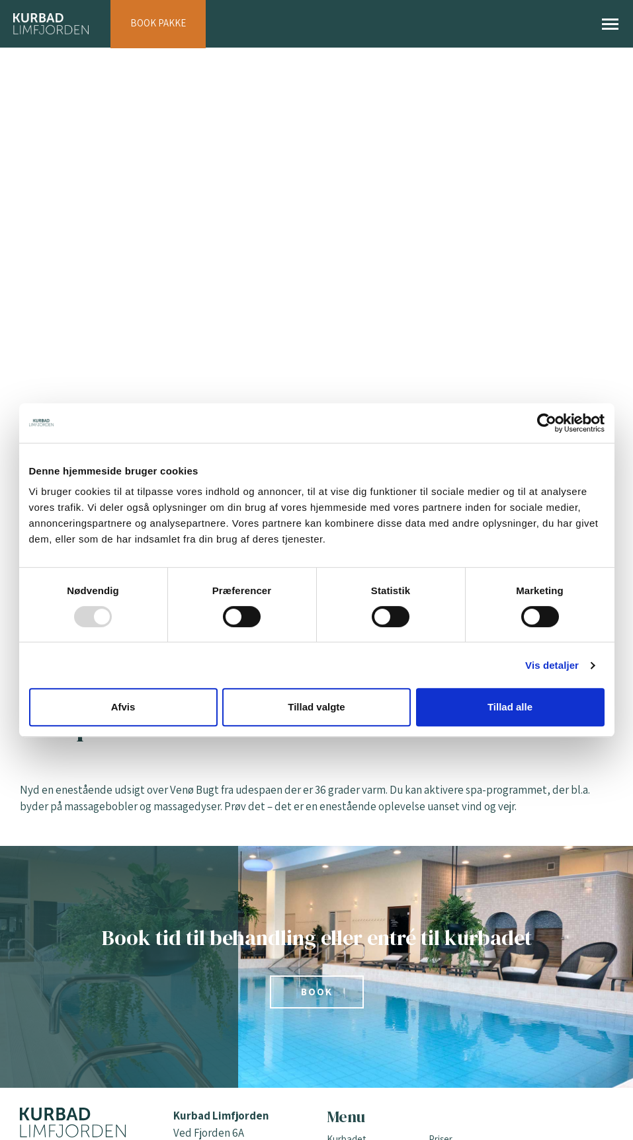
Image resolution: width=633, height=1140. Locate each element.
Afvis (123, 706)
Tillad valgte (316, 706)
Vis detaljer (552, 665)
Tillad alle (509, 706)
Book (317, 991)
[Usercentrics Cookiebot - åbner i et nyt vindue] (547, 423)
